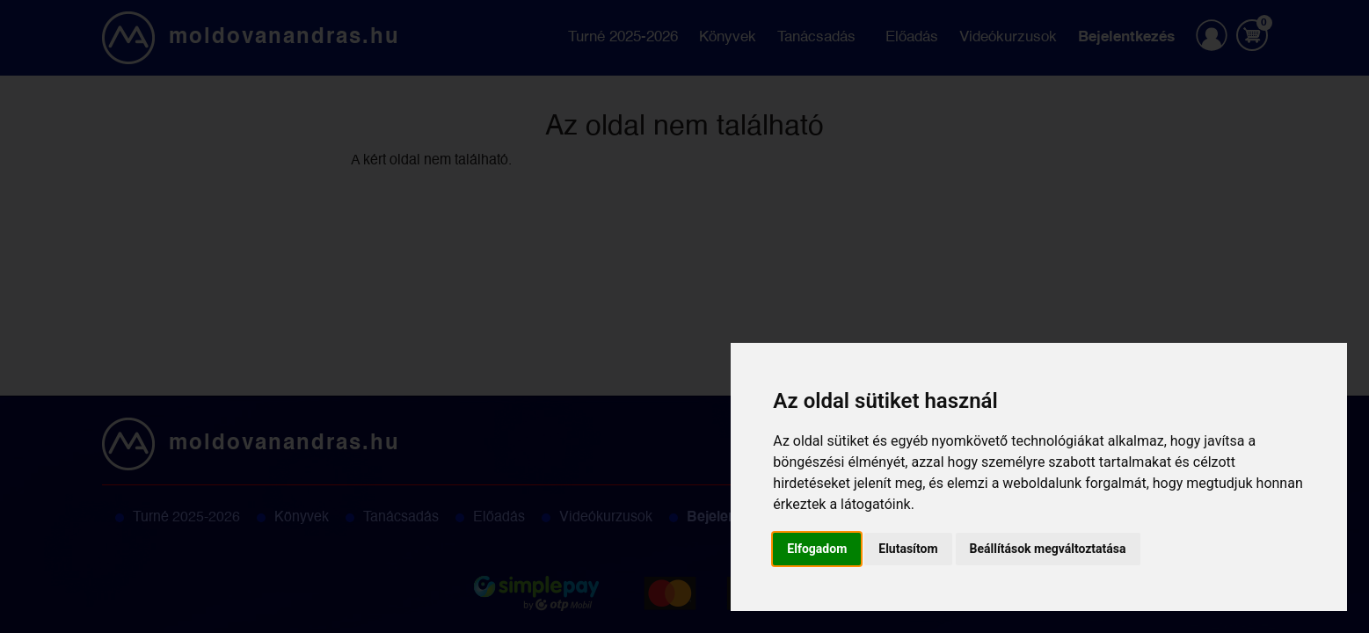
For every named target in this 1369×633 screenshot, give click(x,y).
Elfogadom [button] (817, 549)
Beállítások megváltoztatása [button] (1048, 549)
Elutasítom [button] (907, 549)
